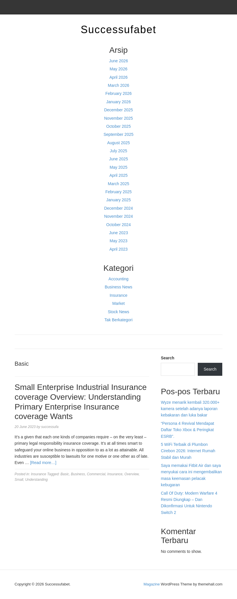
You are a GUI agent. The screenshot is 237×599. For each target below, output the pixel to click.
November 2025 (118, 118)
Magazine (151, 584)
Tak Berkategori (118, 320)
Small (19, 480)
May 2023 (118, 241)
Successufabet (118, 29)
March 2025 (118, 183)
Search (167, 358)
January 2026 (118, 101)
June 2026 (118, 61)
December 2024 (118, 208)
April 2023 (118, 249)
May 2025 (118, 167)
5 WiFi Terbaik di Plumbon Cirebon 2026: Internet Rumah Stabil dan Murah (188, 451)
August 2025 (118, 142)
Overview (131, 474)
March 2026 (118, 85)
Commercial (96, 474)
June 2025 (118, 159)
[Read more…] (43, 462)
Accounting (118, 279)
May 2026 (118, 69)
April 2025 (118, 175)
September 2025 (119, 134)
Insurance (118, 295)
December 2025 (118, 110)
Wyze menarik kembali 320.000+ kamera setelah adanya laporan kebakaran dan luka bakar (190, 409)
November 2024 (118, 216)
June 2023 (118, 232)
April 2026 (118, 77)
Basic (65, 474)
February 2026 (118, 93)
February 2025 (118, 191)
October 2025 (118, 126)
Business (78, 474)
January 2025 (118, 200)
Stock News (118, 311)
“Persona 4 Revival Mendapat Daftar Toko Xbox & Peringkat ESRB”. (187, 430)
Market (118, 303)
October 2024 (118, 224)
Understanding (36, 480)
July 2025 (118, 151)
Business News (119, 287)
